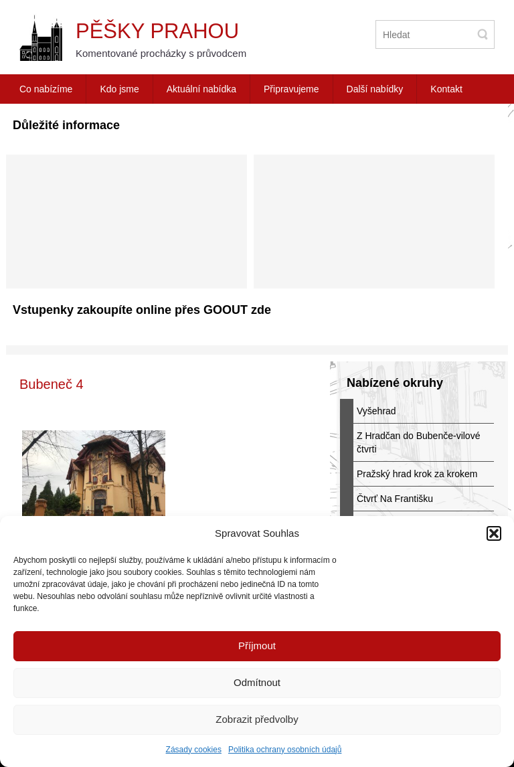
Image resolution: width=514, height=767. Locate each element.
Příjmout (257, 645)
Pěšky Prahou (157, 31)
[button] (494, 533)
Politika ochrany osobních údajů (284, 749)
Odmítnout (257, 682)
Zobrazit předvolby (257, 719)
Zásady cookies (194, 749)
